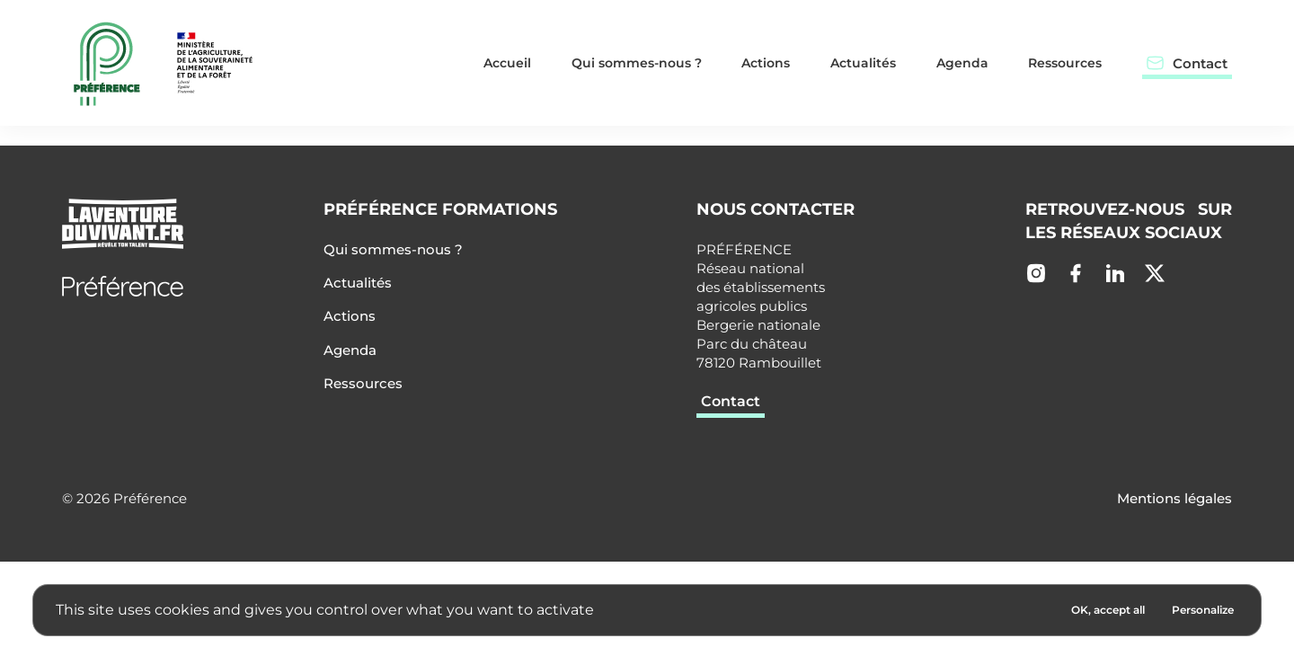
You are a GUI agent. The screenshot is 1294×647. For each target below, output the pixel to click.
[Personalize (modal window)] (1202, 610)
